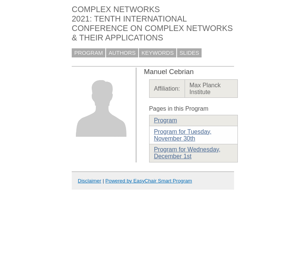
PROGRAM (88, 53)
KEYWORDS (158, 53)
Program (165, 120)
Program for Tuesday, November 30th (183, 135)
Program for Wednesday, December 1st (187, 152)
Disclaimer (89, 181)
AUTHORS (122, 53)
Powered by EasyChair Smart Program (148, 181)
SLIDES (189, 53)
